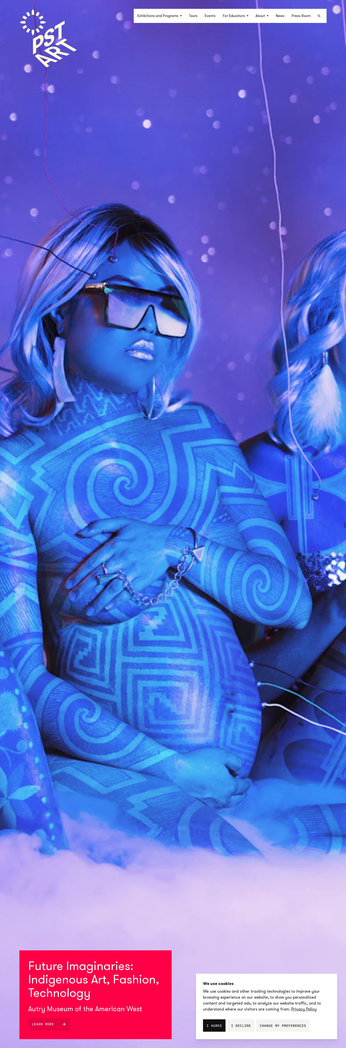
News (280, 15)
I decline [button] (241, 1025)
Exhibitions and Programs (159, 15)
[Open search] (320, 16)
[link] (304, 1009)
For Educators (235, 15)
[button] (159, 16)
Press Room (301, 15)
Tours (193, 15)
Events (210, 15)
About (262, 15)
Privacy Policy (304, 1009)
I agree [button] (214, 1025)
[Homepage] (48, 38)
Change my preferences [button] (283, 1025)
